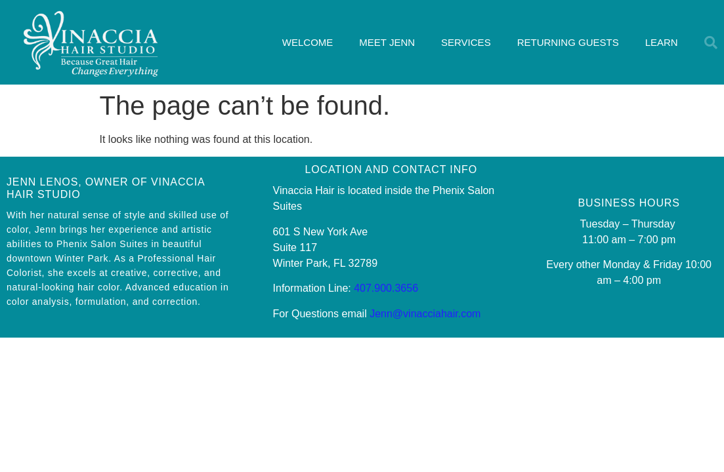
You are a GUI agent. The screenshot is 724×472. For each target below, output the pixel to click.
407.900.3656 (386, 288)
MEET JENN (387, 42)
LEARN (661, 42)
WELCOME (307, 42)
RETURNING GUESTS (568, 42)
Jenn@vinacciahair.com (425, 313)
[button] (711, 43)
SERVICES (466, 42)
